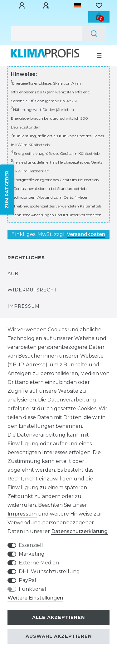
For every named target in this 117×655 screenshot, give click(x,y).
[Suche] (94, 33)
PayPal (27, 580)
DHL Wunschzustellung (49, 571)
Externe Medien (39, 563)
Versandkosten (86, 234)
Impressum (23, 306)
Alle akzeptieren (58, 617)
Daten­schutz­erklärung (79, 531)
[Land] (77, 5)
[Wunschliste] (99, 5)
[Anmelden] (22, 5)
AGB (12, 273)
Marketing (32, 554)
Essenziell (31, 545)
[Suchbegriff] (46, 33)
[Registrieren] (46, 5)
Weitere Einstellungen (35, 598)
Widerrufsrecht (32, 290)
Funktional (32, 589)
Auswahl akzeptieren (59, 636)
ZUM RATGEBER (7, 189)
